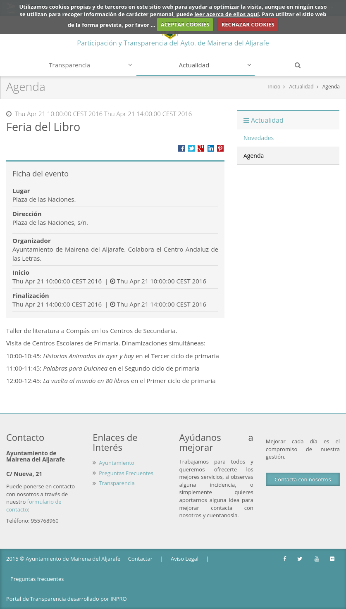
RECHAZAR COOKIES (248, 24)
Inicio (274, 86)
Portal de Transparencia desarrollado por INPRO (66, 598)
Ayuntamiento (116, 462)
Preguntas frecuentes (37, 579)
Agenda (331, 86)
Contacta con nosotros (302, 479)
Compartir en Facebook (181, 148)
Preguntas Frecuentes (126, 473)
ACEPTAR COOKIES (185, 24)
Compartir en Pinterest (220, 148)
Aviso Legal (184, 558)
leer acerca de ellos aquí (226, 14)
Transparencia (90, 65)
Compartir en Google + (201, 148)
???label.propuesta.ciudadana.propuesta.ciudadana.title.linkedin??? (211, 148)
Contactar (140, 558)
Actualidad (215, 65)
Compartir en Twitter (191, 148)
